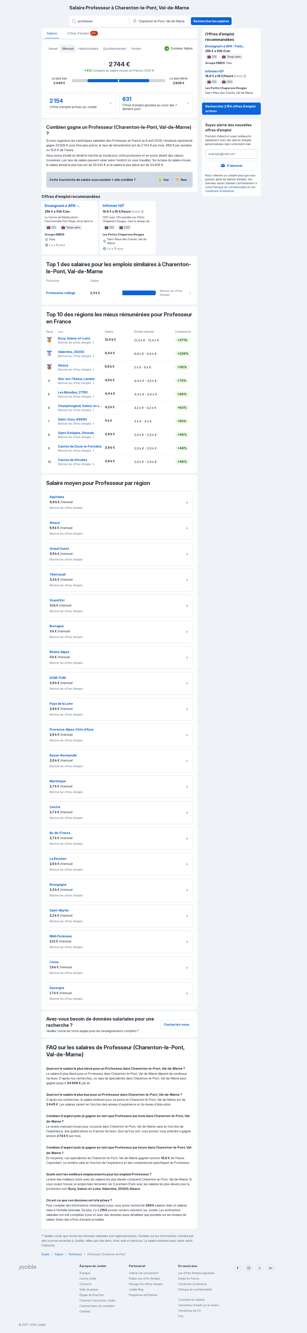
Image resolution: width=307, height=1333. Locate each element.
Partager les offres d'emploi (146, 1284)
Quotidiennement (114, 49)
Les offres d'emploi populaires (196, 1273)
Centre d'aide (87, 1278)
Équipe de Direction (91, 1295)
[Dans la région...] (159, 21)
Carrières (84, 1311)
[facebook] (238, 1268)
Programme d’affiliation (143, 1295)
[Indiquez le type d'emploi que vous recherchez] (99, 21)
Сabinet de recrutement (144, 1273)
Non (181, 179)
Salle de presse (88, 1289)
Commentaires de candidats (97, 1306)
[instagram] (249, 1268)
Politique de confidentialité (230, 187)
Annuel (53, 49)
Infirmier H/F (113, 206)
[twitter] (260, 1268)
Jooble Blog (136, 1289)
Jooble (41, 1324)
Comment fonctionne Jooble (97, 1300)
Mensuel (68, 49)
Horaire (136, 49)
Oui (163, 179)
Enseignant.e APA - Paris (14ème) (61, 206)
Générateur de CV (189, 1310)
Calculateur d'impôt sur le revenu (198, 1305)
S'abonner (231, 165)
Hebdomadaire (88, 49)
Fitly (180, 1316)
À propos (84, 1273)
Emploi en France (188, 1278)
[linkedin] (270, 1268)
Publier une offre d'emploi (144, 1278)
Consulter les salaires (191, 1299)
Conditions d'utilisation (219, 191)
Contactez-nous (176, 1024)
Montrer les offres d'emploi (176, 292)
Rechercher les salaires (211, 21)
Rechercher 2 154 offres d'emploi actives (230, 108)
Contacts (85, 1284)
